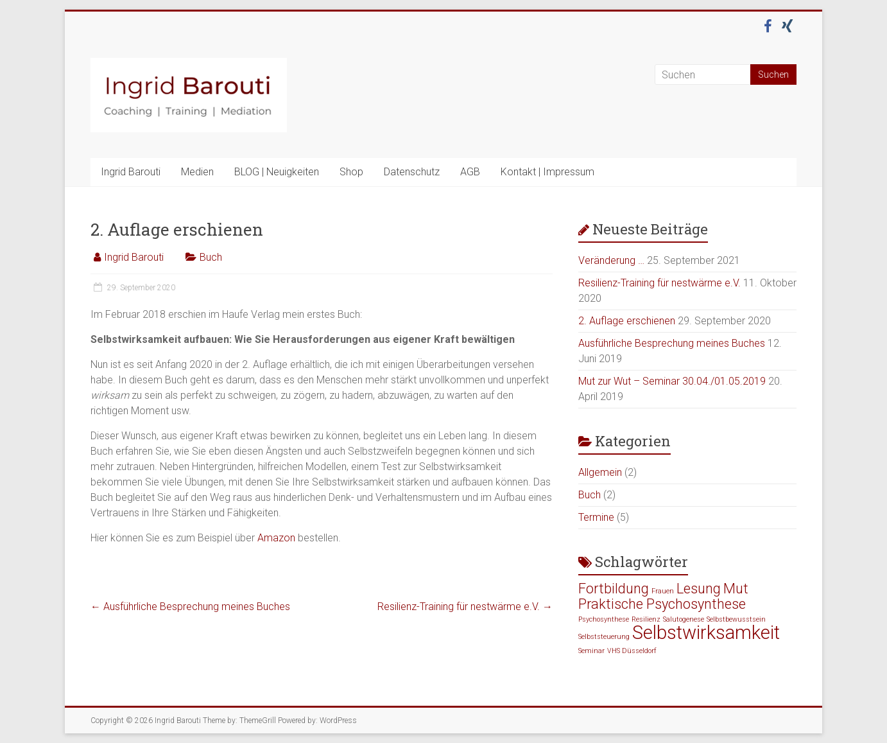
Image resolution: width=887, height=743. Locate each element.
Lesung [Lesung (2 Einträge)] (698, 589)
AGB (470, 172)
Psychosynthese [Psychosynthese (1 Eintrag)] (603, 619)
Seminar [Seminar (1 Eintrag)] (591, 651)
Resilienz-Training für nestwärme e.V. (465, 606)
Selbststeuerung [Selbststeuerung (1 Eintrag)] (604, 637)
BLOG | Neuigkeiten (276, 172)
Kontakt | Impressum (547, 172)
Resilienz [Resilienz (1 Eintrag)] (646, 619)
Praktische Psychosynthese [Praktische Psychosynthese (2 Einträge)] (662, 604)
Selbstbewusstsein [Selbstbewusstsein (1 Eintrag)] (736, 619)
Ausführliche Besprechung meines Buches (190, 606)
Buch (211, 257)
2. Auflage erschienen (626, 321)
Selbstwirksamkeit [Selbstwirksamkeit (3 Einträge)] (706, 632)
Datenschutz (412, 172)
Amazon (276, 538)
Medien (197, 172)
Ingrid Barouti (130, 172)
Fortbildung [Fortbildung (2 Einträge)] (613, 589)
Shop (351, 172)
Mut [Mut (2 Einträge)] (735, 589)
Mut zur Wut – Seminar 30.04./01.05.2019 (672, 381)
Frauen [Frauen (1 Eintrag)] (662, 591)
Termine (596, 517)
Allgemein (600, 472)
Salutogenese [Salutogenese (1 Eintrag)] (683, 619)
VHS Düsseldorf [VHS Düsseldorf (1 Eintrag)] (632, 651)
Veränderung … (611, 260)
